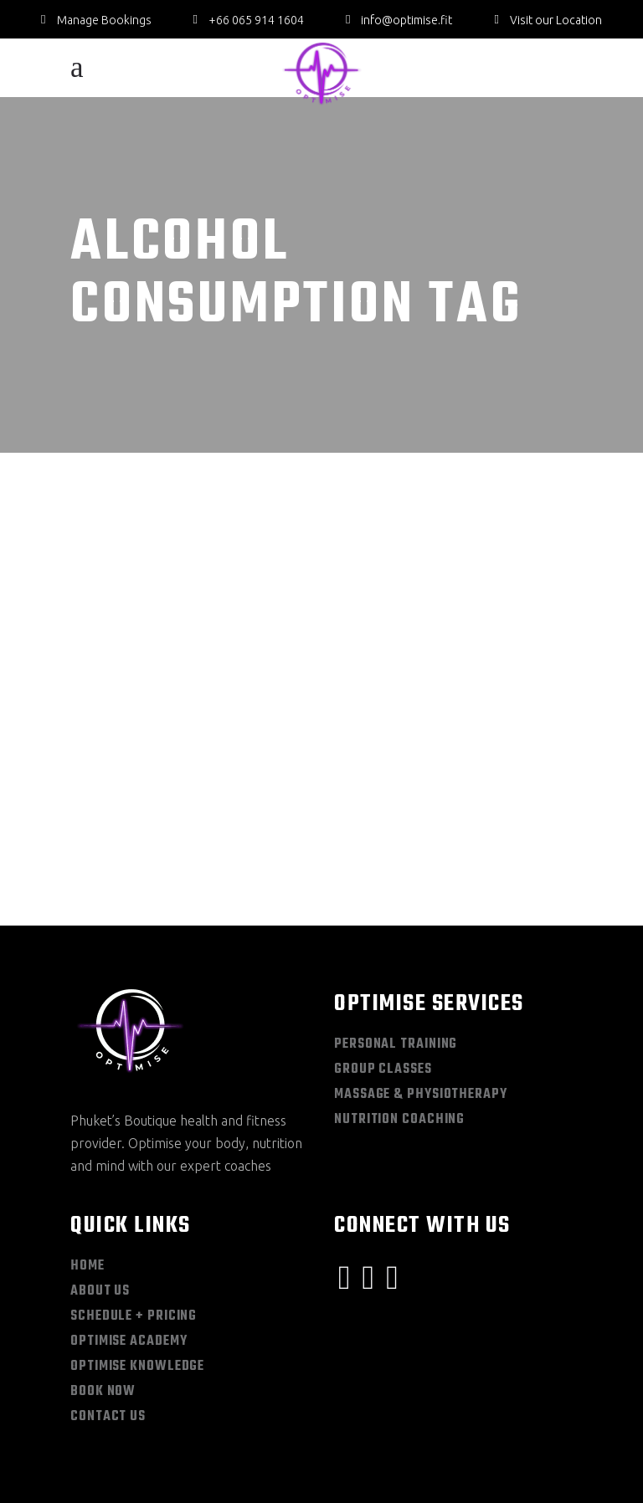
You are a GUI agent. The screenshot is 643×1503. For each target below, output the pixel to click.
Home (87, 1186)
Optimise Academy (128, 1261)
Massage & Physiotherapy (420, 1014)
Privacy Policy (158, 1475)
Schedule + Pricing (133, 1236)
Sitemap (89, 1475)
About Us (100, 1211)
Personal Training (395, 964)
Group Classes (383, 989)
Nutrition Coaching (399, 1039)
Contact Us (108, 1336)
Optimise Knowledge (137, 1286)
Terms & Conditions (255, 1475)
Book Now (103, 1311)
